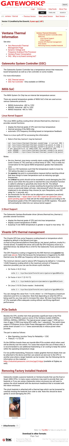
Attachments (10, 428)
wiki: (2, 16)
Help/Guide (53, 9)
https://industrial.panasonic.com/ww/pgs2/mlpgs (23, 363)
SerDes (23, 329)
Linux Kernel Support (47, 38)
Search (63, 12)
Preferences (41, 9)
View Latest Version (46, 16)
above (14, 257)
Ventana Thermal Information (46, 33)
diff (41, 21)
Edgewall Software (25, 444)
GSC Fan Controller (15, 82)
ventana (8, 16)
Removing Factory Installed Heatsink (50, 45)
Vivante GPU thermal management (50, 42)
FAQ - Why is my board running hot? (22, 56)
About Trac (63, 9)
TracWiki (45, 433)
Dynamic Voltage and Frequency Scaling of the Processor (22, 51)
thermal (15, 16)
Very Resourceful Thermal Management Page (18, 47)
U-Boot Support (45, 40)
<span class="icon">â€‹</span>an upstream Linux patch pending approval (35, 200)
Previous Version (30, 16)
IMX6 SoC (41, 36)
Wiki (42, 12)
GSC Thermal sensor (16, 80)
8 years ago (34, 21)
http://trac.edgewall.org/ (59, 444)
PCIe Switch (42, 44)
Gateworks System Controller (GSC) (50, 35)
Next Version (60, 16)
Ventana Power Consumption (19, 54)
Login (33, 9)
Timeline (52, 12)
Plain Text (34, 439)
